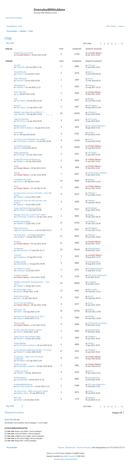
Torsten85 (20, 67)
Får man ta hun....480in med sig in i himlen (31, 391)
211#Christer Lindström (25, 141)
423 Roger (20, 155)
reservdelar (18, 133)
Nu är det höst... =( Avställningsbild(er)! (29, 235)
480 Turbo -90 (19, 310)
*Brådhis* (20, 87)
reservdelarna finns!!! (22, 146)
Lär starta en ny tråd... (23, 269)
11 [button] (122, 43)
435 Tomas (20, 121)
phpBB (55, 453)
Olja (15, 99)
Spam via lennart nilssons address (28, 208)
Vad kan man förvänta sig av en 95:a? (29, 316)
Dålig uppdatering (21, 153)
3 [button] (108, 43)
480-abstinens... (20, 85)
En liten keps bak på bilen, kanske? (28, 330)
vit (17, 94)
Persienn (17, 242)
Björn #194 (92, 290)
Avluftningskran (20, 378)
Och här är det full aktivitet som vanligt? (30, 139)
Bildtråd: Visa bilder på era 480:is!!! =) (29, 112)
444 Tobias (20, 101)
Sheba (19, 291)
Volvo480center (20, 72)
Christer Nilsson (94, 92)
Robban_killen (22, 393)
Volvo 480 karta (20, 79)
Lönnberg (20, 271)
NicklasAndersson (95, 269)
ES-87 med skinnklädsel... (24, 303)
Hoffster (91, 201)
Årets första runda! (21, 296)
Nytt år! (17, 173)
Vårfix (16, 166)
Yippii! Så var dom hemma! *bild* (27, 337)
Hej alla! (17, 65)
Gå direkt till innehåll (13, 18)
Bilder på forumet (21, 228)
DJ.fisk (90, 133)
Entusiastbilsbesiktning (23, 384)
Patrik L (19, 312)
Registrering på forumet (23, 53)
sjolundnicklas (22, 250)
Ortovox (91, 65)
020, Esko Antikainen (24, 128)
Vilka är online (12, 420)
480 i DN (17, 398)
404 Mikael (20, 210)
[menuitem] (20, 26)
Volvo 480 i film (20, 92)
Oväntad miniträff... (21, 275)
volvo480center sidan (22, 180)
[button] (95, 43)
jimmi (90, 72)
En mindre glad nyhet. (23, 290)
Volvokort (17, 255)
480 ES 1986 (19, 323)
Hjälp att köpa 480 (21, 119)
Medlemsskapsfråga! (22, 222)
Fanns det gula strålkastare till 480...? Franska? (33, 350)
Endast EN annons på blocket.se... (28, 159)
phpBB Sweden (69, 456)
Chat (8, 38)
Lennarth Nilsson (23, 55)
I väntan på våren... (21, 371)
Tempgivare (18, 248)
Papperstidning (20, 343)
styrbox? (17, 106)
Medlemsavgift (20, 126)
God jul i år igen (20, 364)
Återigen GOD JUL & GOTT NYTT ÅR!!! (30, 215)
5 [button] (115, 43)
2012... (17, 186)
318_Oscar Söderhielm (97, 275)
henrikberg (20, 257)
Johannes (92, 112)
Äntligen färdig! (20, 262)
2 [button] (104, 43)
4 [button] (111, 43)
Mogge (91, 99)
